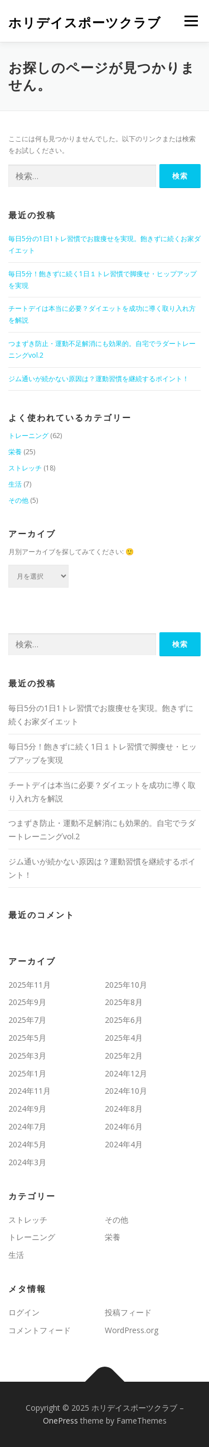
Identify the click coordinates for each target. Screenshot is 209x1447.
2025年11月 (29, 984)
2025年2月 (124, 1055)
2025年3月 (27, 1055)
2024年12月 (126, 1073)
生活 (15, 484)
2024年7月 (27, 1126)
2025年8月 (124, 1002)
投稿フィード (128, 1312)
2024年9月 (27, 1108)
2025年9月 (27, 1002)
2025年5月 (27, 1037)
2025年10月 (126, 984)
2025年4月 (124, 1037)
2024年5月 (27, 1144)
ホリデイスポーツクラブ (84, 22)
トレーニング (28, 435)
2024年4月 (124, 1144)
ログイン (24, 1312)
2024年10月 (126, 1090)
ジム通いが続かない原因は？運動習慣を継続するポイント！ (98, 378)
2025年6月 (124, 1020)
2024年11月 (29, 1090)
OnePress (60, 1420)
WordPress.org (131, 1330)
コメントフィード (39, 1330)
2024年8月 (124, 1108)
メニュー (191, 21)
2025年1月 (27, 1073)
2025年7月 (27, 1020)
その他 (18, 500)
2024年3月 (27, 1162)
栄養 (15, 451)
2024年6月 (124, 1126)
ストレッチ (25, 468)
